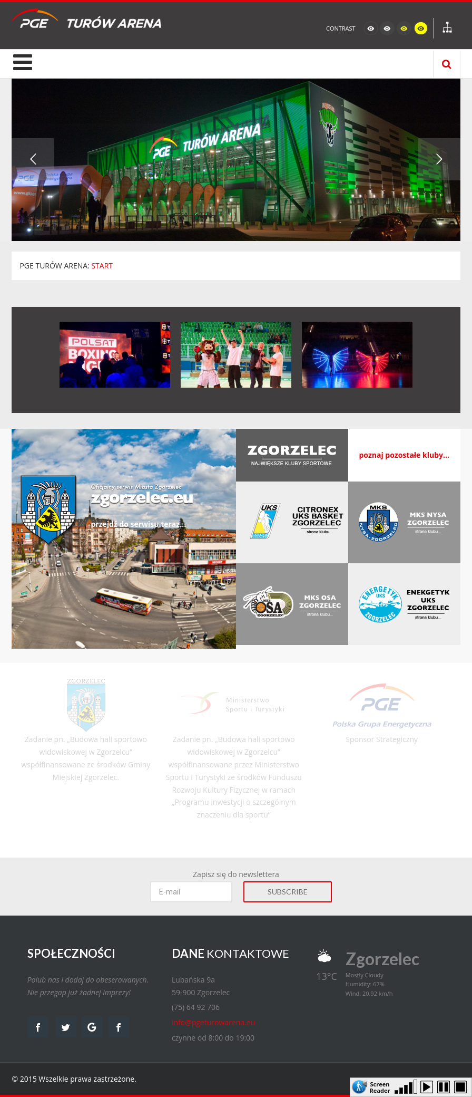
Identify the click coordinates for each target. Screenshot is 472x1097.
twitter (65, 1026)
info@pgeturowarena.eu (213, 1022)
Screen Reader (380, 1086)
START (102, 266)
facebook (37, 1026)
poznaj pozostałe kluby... (404, 455)
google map (92, 1026)
